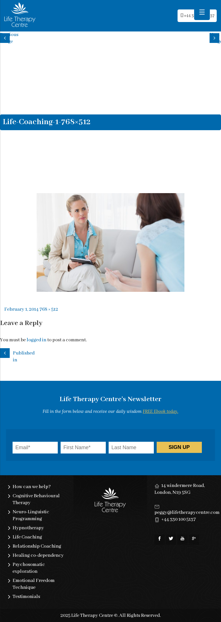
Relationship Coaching (37, 546)
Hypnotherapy (28, 528)
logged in (36, 340)
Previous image (5, 37)
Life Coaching (27, 537)
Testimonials (26, 597)
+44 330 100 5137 (178, 519)
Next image (215, 37)
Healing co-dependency (38, 555)
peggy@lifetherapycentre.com (187, 513)
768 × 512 (48, 309)
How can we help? (32, 487)
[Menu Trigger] (202, 12)
